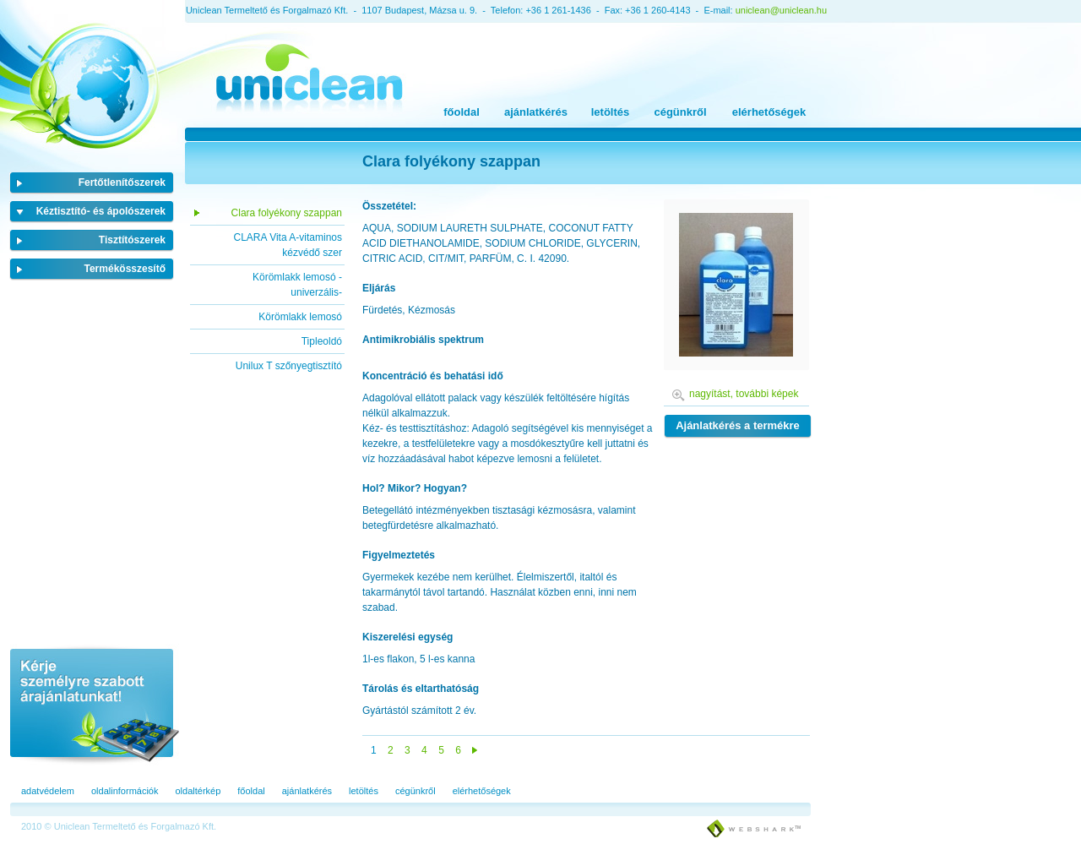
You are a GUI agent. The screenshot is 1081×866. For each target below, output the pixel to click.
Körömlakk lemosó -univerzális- (297, 284)
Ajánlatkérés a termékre (738, 425)
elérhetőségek (769, 112)
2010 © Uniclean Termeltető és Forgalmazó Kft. (118, 826)
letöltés (610, 112)
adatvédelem (47, 791)
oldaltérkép (197, 791)
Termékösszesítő (125, 269)
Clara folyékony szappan (286, 213)
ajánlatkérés (536, 112)
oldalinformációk (124, 791)
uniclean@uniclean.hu (781, 10)
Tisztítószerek (132, 240)
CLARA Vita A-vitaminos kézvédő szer (287, 245)
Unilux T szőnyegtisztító (289, 366)
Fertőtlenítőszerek (122, 182)
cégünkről (680, 112)
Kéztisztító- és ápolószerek (101, 211)
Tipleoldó (321, 341)
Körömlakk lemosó (300, 317)
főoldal (461, 112)
